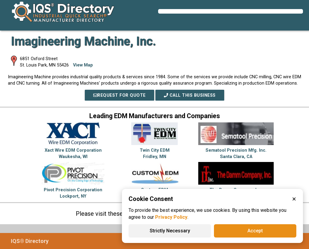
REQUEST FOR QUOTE (118, 95)
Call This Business (191, 95)
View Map (83, 65)
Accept (255, 231)
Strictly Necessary (170, 231)
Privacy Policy (171, 217)
